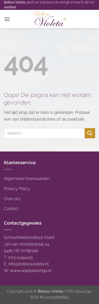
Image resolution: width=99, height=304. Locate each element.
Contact (11, 208)
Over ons (12, 198)
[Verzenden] (90, 133)
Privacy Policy (17, 188)
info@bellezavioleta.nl (28, 263)
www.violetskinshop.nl (30, 270)
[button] (7, 19)
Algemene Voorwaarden (27, 178)
